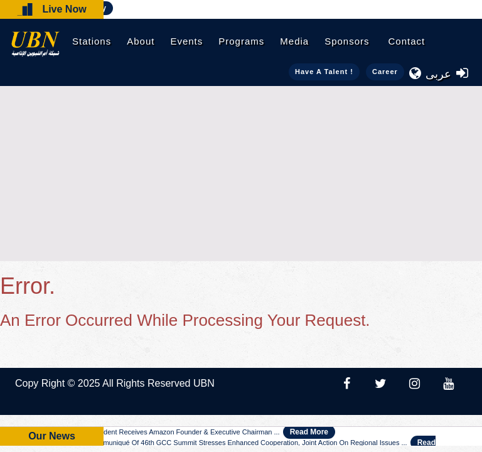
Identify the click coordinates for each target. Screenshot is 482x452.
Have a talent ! (324, 71)
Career (385, 71)
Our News (51, 436)
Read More (309, 432)
